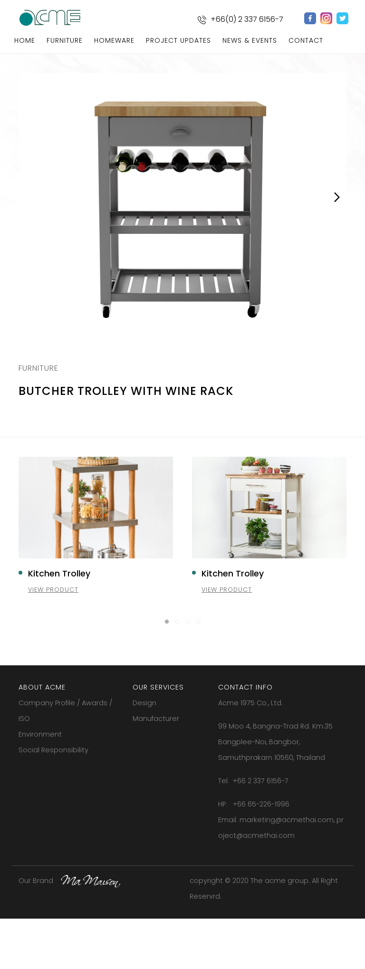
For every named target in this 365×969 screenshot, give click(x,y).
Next (337, 199)
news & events (249, 40)
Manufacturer (156, 769)
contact (305, 40)
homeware (114, 40)
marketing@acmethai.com (287, 870)
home (24, 40)
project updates (178, 40)
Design (144, 753)
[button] (167, 672)
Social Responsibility (53, 801)
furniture (65, 40)
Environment (40, 785)
